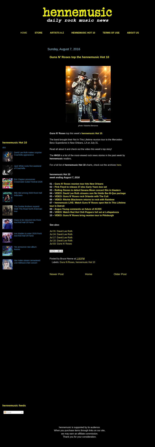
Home (88, 274)
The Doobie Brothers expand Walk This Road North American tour (28, 208)
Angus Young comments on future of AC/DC (78, 209)
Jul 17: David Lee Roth (61, 237)
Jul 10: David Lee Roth (61, 240)
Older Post (120, 274)
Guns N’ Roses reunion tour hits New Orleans (79, 184)
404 (4, 147)
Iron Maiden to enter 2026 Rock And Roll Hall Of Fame (28, 234)
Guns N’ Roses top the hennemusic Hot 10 (79, 57)
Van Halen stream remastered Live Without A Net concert (27, 261)
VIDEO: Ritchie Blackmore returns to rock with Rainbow (84, 199)
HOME (23, 33)
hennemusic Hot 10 (91, 133)
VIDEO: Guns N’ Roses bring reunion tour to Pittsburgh (84, 215)
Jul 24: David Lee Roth (61, 234)
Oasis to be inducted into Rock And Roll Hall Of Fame (27, 221)
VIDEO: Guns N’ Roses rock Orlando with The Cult (81, 196)
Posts (7, 412)
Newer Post (57, 274)
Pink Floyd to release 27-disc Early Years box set (81, 187)
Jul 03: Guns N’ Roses (61, 244)
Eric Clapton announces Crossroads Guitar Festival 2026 (28, 180)
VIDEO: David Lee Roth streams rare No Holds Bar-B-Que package (90, 193)
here (119, 165)
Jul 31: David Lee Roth (61, 231)
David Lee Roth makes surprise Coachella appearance (28, 153)
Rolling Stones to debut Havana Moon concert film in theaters (88, 190)
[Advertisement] (23, 74)
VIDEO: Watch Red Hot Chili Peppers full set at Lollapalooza (87, 212)
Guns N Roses (67, 262)
